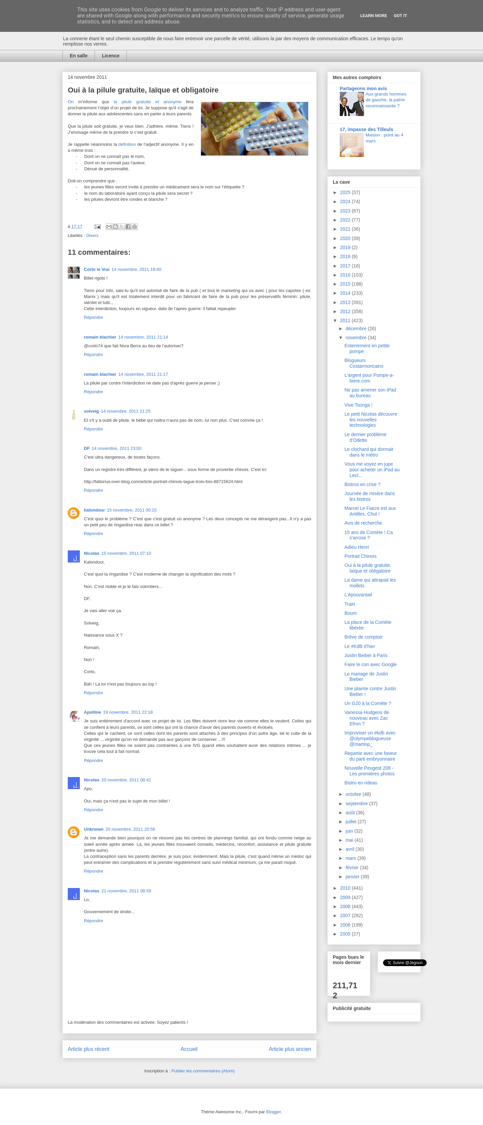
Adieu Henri (356, 547)
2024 (346, 201)
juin (349, 831)
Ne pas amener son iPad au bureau (370, 392)
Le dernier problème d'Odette (365, 437)
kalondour (94, 510)
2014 (346, 293)
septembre (357, 803)
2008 (346, 906)
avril (350, 849)
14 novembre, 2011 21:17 (143, 374)
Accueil (189, 1049)
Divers (92, 235)
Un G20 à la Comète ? (367, 703)
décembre (356, 328)
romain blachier (100, 337)
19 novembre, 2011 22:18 (128, 712)
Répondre (93, 317)
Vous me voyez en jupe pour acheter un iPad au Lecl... (371, 469)
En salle (79, 55)
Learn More (373, 15)
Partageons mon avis (363, 88)
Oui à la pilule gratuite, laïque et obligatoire (367, 568)
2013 (346, 302)
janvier (353, 876)
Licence (110, 55)
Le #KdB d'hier (359, 646)
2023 (346, 211)
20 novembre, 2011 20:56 (130, 829)
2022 (346, 220)
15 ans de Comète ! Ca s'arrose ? (368, 535)
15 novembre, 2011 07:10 (126, 553)
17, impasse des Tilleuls (366, 129)
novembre (356, 337)
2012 (346, 311)
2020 (346, 238)
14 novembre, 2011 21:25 (126, 411)
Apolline (92, 712)
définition (127, 144)
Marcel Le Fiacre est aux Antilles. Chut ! (370, 511)
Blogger (273, 1111)
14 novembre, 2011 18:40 (136, 269)
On (70, 101)
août (350, 812)
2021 (346, 229)
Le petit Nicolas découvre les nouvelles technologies (370, 419)
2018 (346, 256)
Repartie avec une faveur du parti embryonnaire (370, 756)
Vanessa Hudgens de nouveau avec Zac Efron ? (366, 718)
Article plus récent (88, 1049)
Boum (350, 613)
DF (87, 448)
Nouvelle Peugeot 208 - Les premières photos (369, 770)
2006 (346, 925)
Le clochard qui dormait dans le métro (368, 452)
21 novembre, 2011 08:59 (126, 890)
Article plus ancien (290, 1049)
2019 (346, 247)
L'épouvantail (358, 594)
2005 (346, 934)
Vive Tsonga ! (358, 405)
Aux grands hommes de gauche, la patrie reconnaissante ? (386, 100)
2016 (346, 275)
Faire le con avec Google (370, 664)
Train (349, 604)
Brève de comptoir (363, 637)
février (352, 867)
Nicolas (91, 553)
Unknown (94, 829)
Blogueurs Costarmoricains (363, 363)
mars (351, 858)
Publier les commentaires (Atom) (203, 1070)
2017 (346, 266)
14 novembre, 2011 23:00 (116, 448)
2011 (346, 320)
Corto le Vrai (97, 269)
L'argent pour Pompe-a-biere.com (369, 377)
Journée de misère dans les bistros (369, 496)
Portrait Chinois (360, 556)
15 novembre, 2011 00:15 (132, 510)
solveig (91, 411)
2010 (346, 888)
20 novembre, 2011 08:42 (126, 779)
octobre (354, 794)
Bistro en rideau (360, 782)
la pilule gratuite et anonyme (147, 101)
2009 (346, 897)
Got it (400, 15)
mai (349, 840)
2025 (346, 192)
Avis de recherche (363, 523)
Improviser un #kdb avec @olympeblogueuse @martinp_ (370, 738)
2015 (346, 284)
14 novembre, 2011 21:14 (143, 337)
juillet (351, 821)
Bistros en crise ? (362, 484)
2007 (346, 915)
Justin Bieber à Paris (365, 655)
